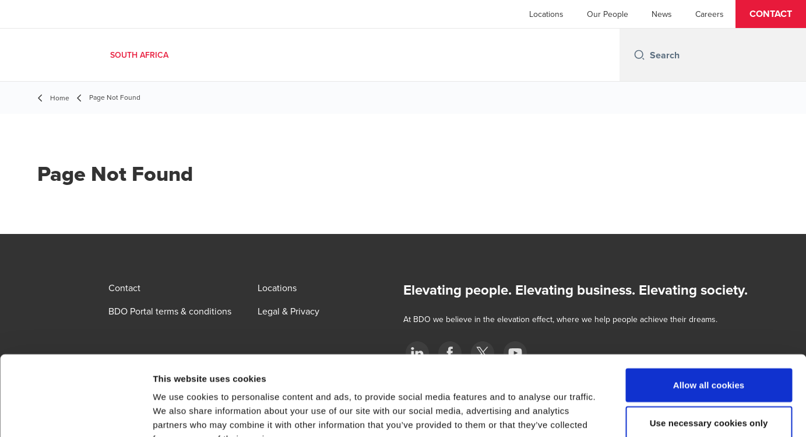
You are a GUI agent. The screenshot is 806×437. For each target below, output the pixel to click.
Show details (612, 414)
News (662, 14)
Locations (546, 14)
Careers (709, 14)
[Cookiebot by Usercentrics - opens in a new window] (75, 414)
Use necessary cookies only (709, 351)
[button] (770, 14)
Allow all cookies (709, 313)
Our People (607, 14)
